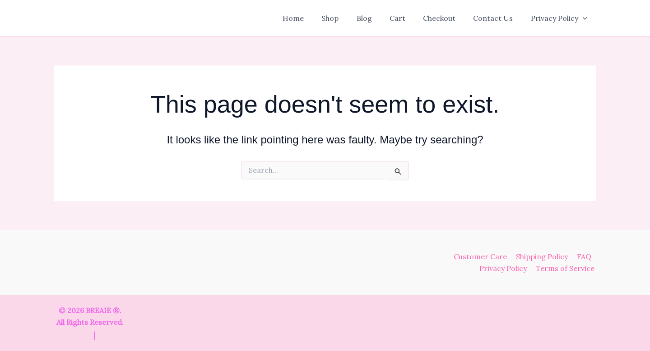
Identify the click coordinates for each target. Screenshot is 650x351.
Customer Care (484, 256)
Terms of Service (566, 268)
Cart (409, 18)
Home (314, 18)
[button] (584, 18)
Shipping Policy (545, 256)
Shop (348, 18)
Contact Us (498, 18)
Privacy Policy (560, 18)
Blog (378, 18)
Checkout (447, 18)
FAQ (585, 256)
